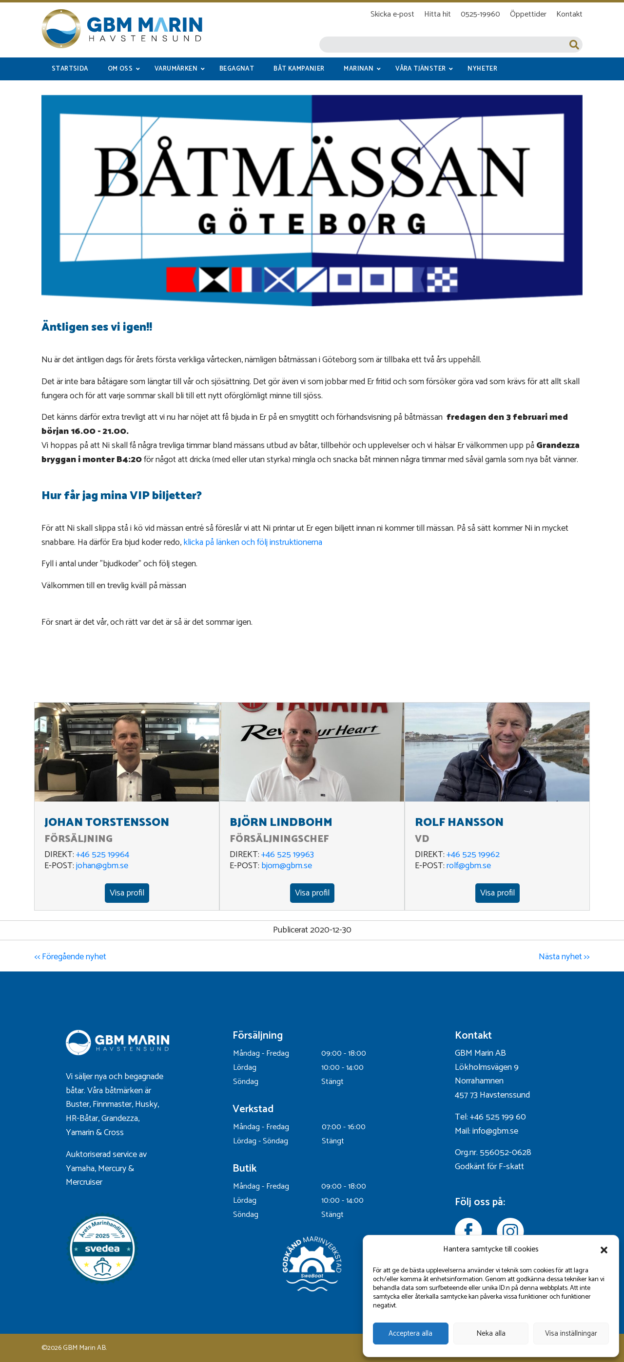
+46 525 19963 (287, 854)
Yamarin (80, 1132)
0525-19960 (480, 14)
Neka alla (491, 1333)
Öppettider (528, 14)
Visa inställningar (571, 1333)
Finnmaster (112, 1104)
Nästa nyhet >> (564, 957)
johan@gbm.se (102, 865)
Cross (115, 1132)
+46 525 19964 (102, 854)
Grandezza (119, 1118)
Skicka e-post (392, 14)
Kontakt (569, 14)
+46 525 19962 (473, 854)
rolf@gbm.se (469, 865)
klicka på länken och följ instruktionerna (252, 542)
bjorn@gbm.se (286, 865)
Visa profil (127, 893)
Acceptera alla (410, 1333)
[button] (604, 1250)
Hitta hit (437, 14)
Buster (77, 1104)
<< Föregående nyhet (70, 957)
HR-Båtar (82, 1118)
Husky (146, 1104)
